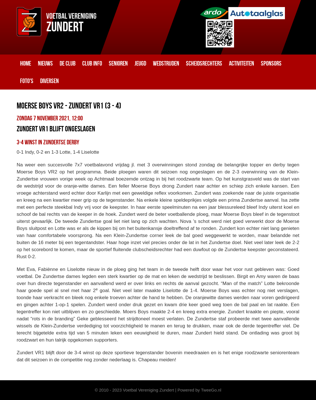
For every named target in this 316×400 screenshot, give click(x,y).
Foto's (26, 80)
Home (25, 63)
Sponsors (271, 63)
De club (67, 63)
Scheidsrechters (204, 63)
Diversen (49, 80)
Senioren (118, 63)
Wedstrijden (166, 63)
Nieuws (45, 63)
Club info (92, 63)
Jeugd (140, 63)
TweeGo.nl (211, 390)
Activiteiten (241, 63)
